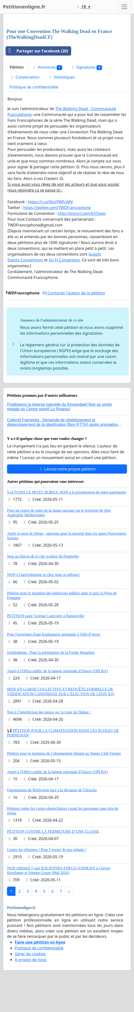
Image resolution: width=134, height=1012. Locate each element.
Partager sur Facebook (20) (37, 51)
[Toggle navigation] (124, 7)
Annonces (47, 67)
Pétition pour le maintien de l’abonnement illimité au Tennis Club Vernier (64, 753)
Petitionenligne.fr (24, 6)
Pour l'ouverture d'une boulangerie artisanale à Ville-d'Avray (54, 634)
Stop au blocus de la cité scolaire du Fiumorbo (43, 556)
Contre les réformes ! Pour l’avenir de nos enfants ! (46, 850)
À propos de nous (31, 959)
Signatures (86, 67)
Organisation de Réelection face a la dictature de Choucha (52, 790)
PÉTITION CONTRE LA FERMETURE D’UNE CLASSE (53, 831)
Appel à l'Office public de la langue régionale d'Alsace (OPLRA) (57, 671)
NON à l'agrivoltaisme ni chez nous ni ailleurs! (43, 575)
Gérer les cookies (30, 953)
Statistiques (61, 77)
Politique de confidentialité (34, 87)
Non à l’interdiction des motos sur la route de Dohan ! (49, 712)
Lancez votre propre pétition (67, 469)
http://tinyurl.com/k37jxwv (82, 213)
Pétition (17, 67)
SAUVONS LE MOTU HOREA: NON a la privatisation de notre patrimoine (66, 492)
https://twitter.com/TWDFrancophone (57, 207)
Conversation (25, 77)
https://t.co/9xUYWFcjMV (50, 201)
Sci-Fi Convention (64, 260)
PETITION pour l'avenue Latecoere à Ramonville (45, 616)
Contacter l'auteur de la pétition (74, 293)
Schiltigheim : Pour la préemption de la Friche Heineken (51, 652)
